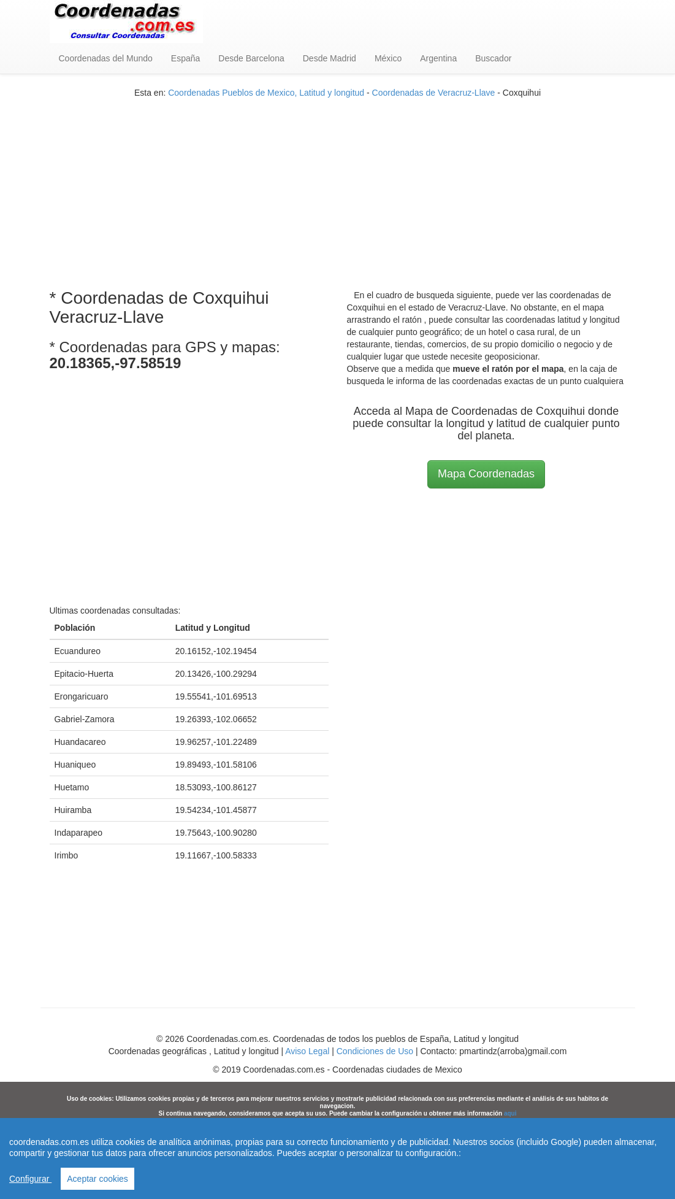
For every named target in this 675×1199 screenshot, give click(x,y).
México (388, 58)
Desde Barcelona (251, 58)
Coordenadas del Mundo (106, 58)
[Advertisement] (338, 185)
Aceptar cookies (97, 1179)
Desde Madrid (329, 58)
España (185, 58)
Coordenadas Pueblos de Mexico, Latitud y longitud (266, 93)
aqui (510, 1113)
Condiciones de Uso (375, 1051)
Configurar (30, 1179)
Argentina (438, 58)
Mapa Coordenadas (486, 474)
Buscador (493, 58)
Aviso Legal (307, 1051)
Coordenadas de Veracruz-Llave (433, 93)
